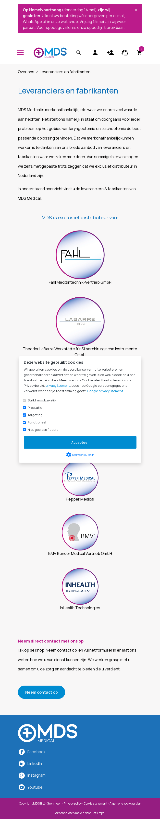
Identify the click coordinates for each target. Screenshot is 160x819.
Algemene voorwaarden (125, 803)
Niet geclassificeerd (43, 429)
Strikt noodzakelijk (42, 400)
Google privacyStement (105, 391)
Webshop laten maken (70, 813)
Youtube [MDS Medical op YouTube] (35, 787)
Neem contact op (41, 692)
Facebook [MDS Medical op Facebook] (36, 751)
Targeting (35, 415)
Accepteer (80, 442)
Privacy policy (73, 803)
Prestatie (35, 407)
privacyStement (58, 385)
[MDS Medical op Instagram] (36, 775)
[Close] (136, 10)
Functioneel (37, 422)
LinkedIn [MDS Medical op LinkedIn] (34, 763)
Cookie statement (95, 803)
